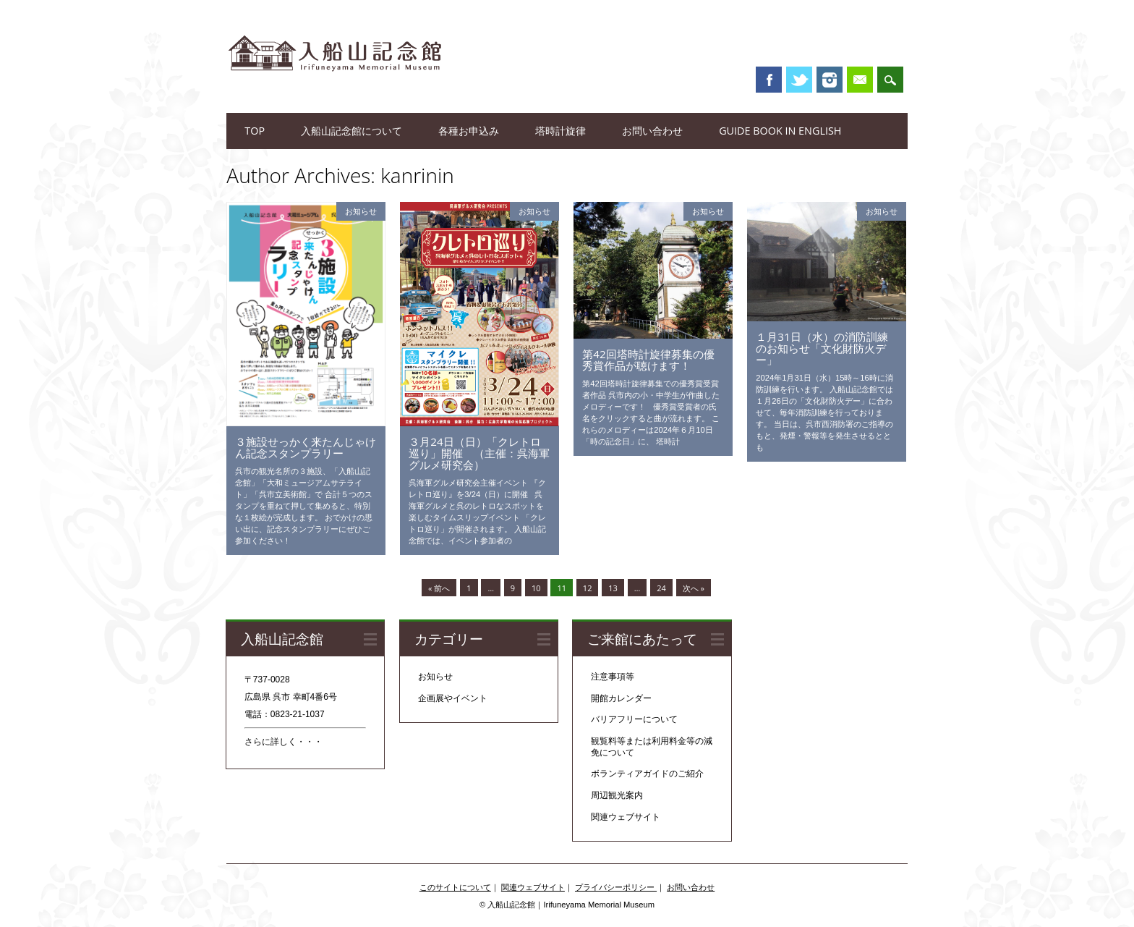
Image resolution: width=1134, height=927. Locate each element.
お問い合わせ (652, 130)
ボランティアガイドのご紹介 (647, 774)
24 (661, 588)
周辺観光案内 (617, 795)
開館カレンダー (621, 698)
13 (613, 588)
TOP (254, 130)
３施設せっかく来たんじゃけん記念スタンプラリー (305, 447)
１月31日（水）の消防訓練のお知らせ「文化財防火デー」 (821, 348)
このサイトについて (455, 887)
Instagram (830, 80)
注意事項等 (612, 677)
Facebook (769, 80)
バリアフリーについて (634, 719)
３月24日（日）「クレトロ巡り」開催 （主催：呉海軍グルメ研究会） (479, 453)
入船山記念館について (351, 130)
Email (860, 80)
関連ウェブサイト (625, 817)
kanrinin (417, 175)
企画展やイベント (452, 698)
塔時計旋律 (560, 130)
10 (536, 588)
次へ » (693, 588)
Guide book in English (780, 130)
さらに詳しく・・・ (283, 742)
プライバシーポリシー (616, 887)
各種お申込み (468, 130)
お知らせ (361, 211)
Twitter (799, 80)
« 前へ (439, 588)
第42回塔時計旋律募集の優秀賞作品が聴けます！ (648, 360)
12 (587, 588)
